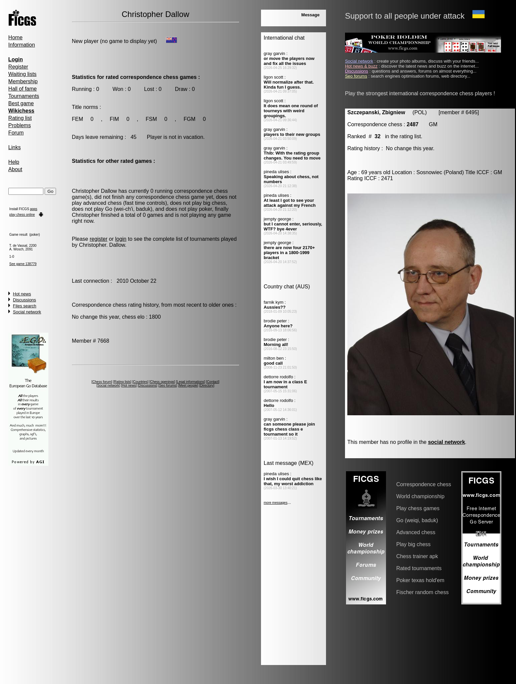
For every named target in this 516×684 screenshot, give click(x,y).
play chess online (22, 214)
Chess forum (101, 382)
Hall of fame (22, 89)
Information (21, 45)
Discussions (24, 299)
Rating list (20, 118)
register (98, 239)
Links (14, 147)
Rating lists (122, 382)
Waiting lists (22, 74)
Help (13, 162)
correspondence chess (201, 191)
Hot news (22, 293)
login (120, 239)
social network (446, 442)
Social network (27, 311)
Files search (24, 305)
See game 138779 (23, 264)
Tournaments (23, 96)
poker (205, 209)
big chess (214, 203)
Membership (23, 81)
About (15, 169)
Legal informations (190, 382)
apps (33, 209)
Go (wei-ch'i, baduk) (128, 209)
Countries (140, 382)
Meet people (188, 385)
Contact (212, 382)
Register (18, 67)
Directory (206, 385)
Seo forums (167, 385)
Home (15, 37)
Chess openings (162, 382)
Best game (21, 103)
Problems (19, 125)
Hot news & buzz (361, 66)
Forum (16, 133)
